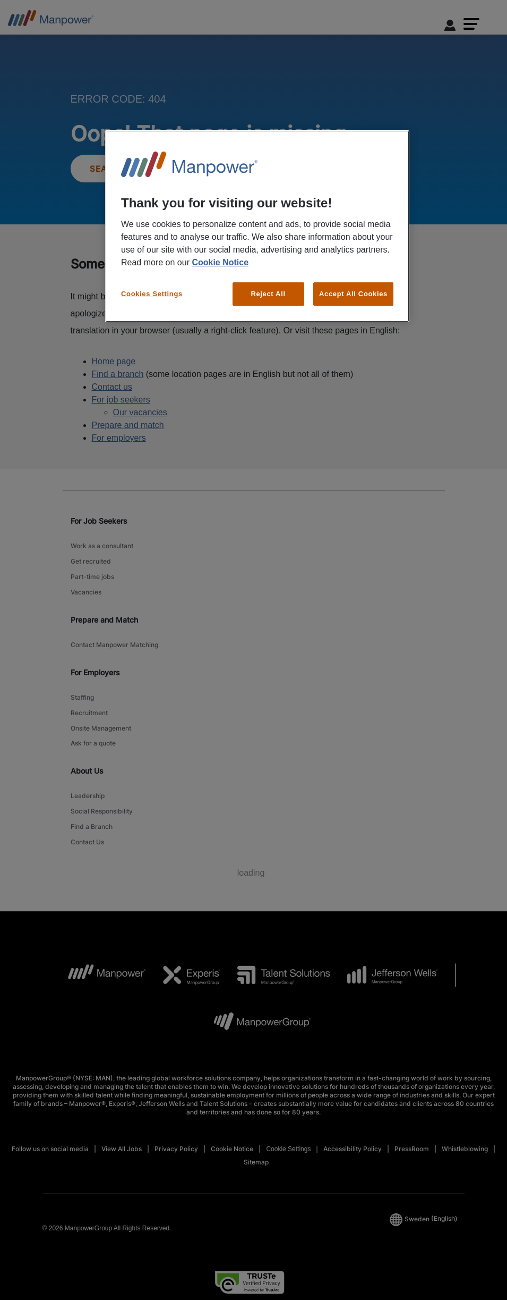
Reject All (268, 294)
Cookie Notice (220, 262)
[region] (257, 226)
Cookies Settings (152, 294)
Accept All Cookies (353, 294)
